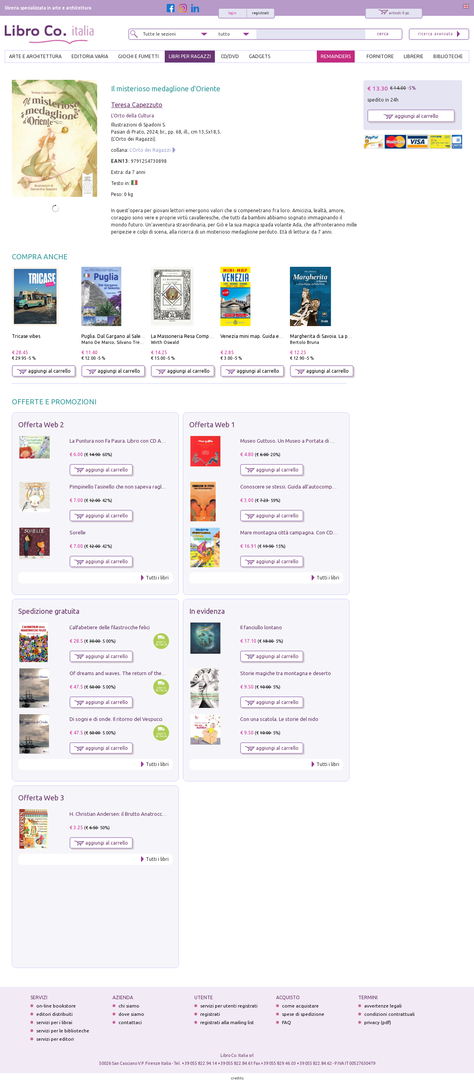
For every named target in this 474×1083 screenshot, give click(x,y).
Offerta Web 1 (212, 424)
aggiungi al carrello (44, 371)
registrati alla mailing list (227, 1022)
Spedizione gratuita (48, 611)
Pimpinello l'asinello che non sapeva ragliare (120, 486)
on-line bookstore (56, 1005)
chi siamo (128, 1005)
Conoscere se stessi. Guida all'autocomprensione (296, 486)
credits (237, 1078)
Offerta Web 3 (41, 798)
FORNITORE (380, 56)
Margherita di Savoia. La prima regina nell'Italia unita (348, 336)
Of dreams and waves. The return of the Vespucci (126, 673)
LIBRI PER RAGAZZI (190, 56)
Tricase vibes (26, 336)
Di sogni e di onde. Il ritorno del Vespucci (116, 719)
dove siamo (131, 1014)
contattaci (130, 1022)
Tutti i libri (157, 577)
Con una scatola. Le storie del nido (279, 719)
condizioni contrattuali (389, 1014)
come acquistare (300, 1005)
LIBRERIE (413, 56)
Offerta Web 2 (41, 424)
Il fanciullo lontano (261, 627)
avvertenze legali (383, 1005)
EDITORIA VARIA (89, 56)
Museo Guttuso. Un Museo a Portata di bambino (295, 440)
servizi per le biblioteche (62, 1030)
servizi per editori (55, 1038)
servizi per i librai (54, 1022)
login (232, 13)
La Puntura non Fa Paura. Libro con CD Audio (120, 440)
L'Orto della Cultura (132, 115)
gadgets (259, 56)
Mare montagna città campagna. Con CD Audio (294, 532)
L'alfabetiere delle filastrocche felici (110, 627)
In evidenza (207, 611)
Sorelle (78, 532)
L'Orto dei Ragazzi (150, 150)
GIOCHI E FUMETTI (138, 56)
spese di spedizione (303, 1014)
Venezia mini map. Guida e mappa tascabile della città (280, 336)
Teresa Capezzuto (136, 104)
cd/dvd (230, 56)
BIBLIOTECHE (448, 56)
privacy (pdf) (377, 1022)
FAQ (286, 1022)
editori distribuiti (54, 1014)
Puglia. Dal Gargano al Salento (115, 336)
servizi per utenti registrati (229, 1005)
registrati (260, 13)
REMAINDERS (336, 56)
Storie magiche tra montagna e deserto (285, 673)
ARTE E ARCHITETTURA (35, 56)
